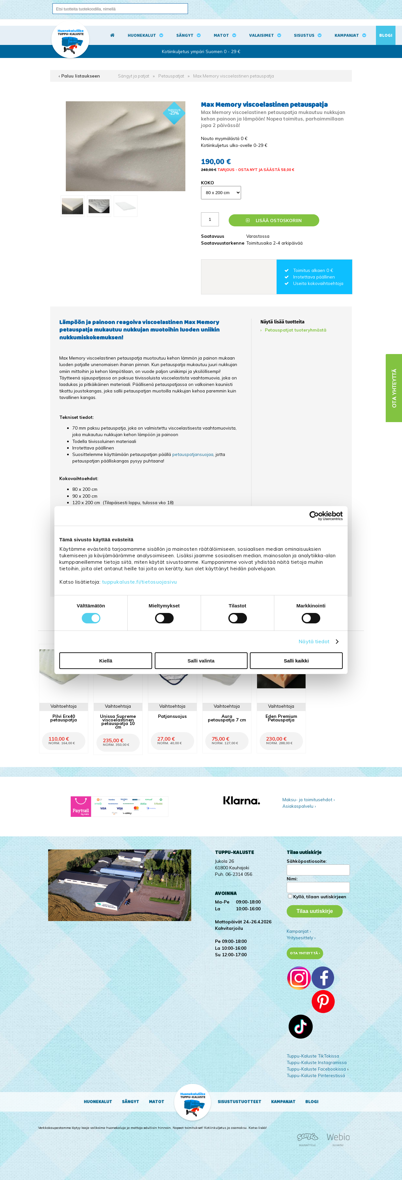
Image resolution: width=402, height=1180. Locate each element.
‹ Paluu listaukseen (79, 75)
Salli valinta (201, 660)
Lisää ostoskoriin (274, 220)
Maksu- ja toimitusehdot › (308, 799)
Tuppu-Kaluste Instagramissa (317, 1062)
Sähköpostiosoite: (306, 861)
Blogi (385, 35)
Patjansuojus (172, 716)
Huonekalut (142, 35)
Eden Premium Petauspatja (281, 717)
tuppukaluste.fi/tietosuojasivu (139, 582)
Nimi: (292, 878)
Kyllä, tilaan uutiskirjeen (319, 896)
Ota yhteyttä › (305, 953)
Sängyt (185, 35)
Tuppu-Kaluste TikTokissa (313, 1056)
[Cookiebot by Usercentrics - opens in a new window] (314, 516)
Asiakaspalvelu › (299, 806)
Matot (221, 35)
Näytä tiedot (314, 641)
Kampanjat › (299, 931)
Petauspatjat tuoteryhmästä (295, 330)
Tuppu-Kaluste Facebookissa (316, 1069)
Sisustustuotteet (239, 1102)
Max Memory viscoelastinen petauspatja (233, 75)
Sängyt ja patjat (133, 75)
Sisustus (304, 35)
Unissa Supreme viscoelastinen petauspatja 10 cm (118, 721)
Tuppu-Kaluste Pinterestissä (316, 1075)
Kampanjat (347, 35)
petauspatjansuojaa (192, 454)
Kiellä (105, 660)
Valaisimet (261, 35)
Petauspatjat (171, 75)
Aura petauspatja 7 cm (227, 717)
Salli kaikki (296, 660)
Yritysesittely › (301, 937)
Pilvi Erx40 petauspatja (63, 717)
